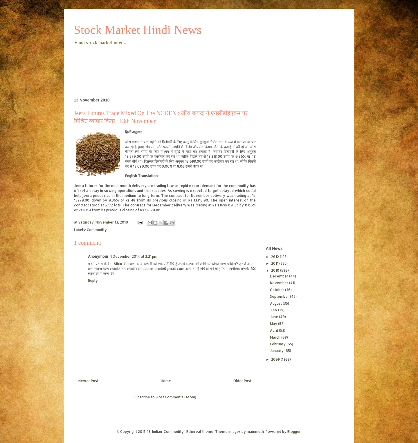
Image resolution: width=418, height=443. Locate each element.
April (274, 330)
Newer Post (88, 381)
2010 (275, 270)
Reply (93, 280)
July (274, 310)
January (277, 350)
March (275, 337)
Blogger (294, 431)
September (280, 296)
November (279, 283)
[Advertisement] (179, 62)
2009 (276, 359)
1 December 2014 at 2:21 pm (133, 256)
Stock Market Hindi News (138, 30)
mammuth (255, 431)
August (276, 303)
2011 (275, 263)
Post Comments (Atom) (176, 397)
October (277, 290)
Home (166, 381)
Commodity (97, 230)
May (274, 324)
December (279, 276)
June (274, 317)
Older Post (242, 381)
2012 (275, 257)
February (278, 344)
